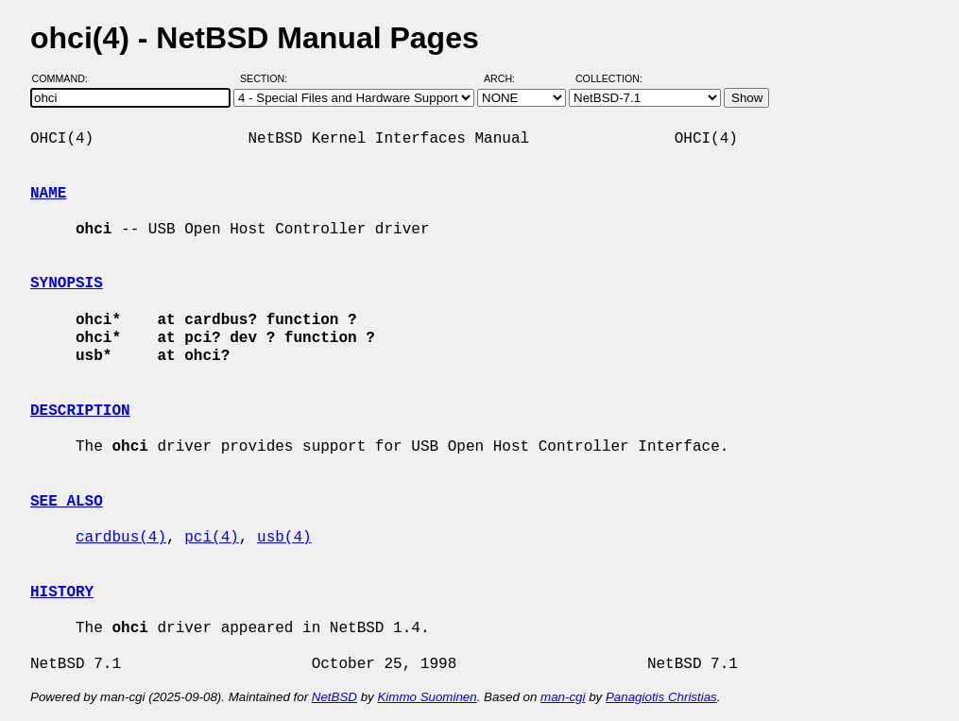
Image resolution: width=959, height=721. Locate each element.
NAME (48, 193)
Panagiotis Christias (661, 697)
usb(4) (284, 537)
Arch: (508, 78)
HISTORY (62, 592)
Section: (268, 78)
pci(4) (211, 537)
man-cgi (562, 697)
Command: (65, 78)
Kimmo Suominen (426, 697)
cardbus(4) (121, 537)
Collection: (608, 78)
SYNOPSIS (66, 283)
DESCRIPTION (80, 411)
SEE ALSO (66, 501)
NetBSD (334, 697)
